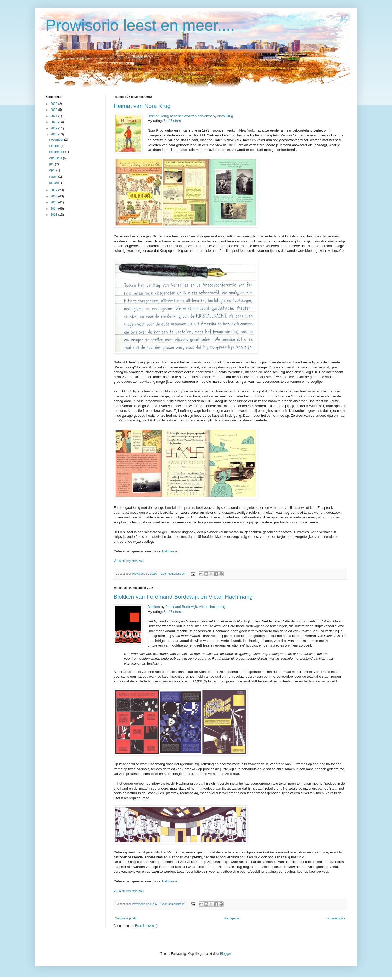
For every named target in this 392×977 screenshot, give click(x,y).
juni (52, 164)
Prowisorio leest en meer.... (140, 25)
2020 (54, 122)
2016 (54, 196)
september (57, 152)
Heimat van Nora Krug (142, 106)
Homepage (231, 918)
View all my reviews (129, 561)
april (52, 170)
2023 (54, 104)
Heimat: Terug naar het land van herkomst (180, 116)
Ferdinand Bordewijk (181, 607)
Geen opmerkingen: (173, 573)
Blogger (225, 954)
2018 (54, 134)
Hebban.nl (170, 551)
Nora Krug (225, 116)
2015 (54, 202)
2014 (54, 208)
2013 (54, 214)
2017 (54, 190)
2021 (54, 116)
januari (54, 182)
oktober (54, 146)
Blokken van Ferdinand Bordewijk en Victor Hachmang (183, 596)
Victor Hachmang (212, 607)
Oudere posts (335, 918)
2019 (54, 128)
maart (53, 176)
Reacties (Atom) (146, 926)
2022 (54, 110)
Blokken (154, 607)
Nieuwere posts (126, 918)
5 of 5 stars (172, 121)
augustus (56, 158)
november (56, 139)
